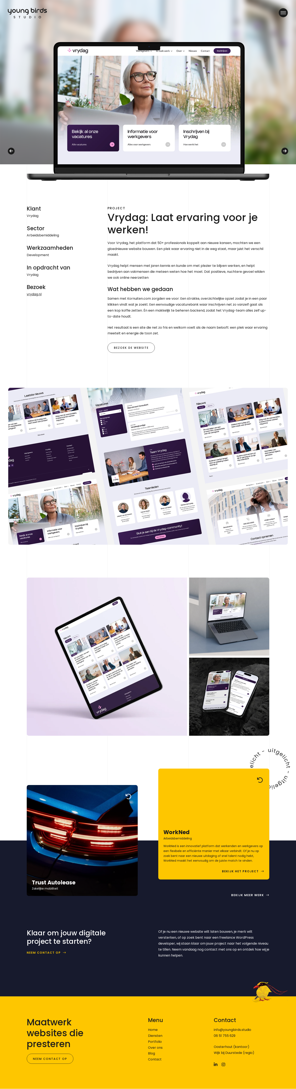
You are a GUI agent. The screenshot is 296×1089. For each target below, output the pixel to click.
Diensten (155, 1036)
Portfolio (155, 1041)
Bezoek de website (131, 348)
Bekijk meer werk (247, 895)
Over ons (155, 1047)
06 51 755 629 (224, 1036)
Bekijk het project (240, 872)
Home (153, 1030)
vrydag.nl (34, 294)
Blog (151, 1053)
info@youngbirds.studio (232, 1030)
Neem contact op (44, 953)
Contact (155, 1059)
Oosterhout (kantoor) (231, 1046)
